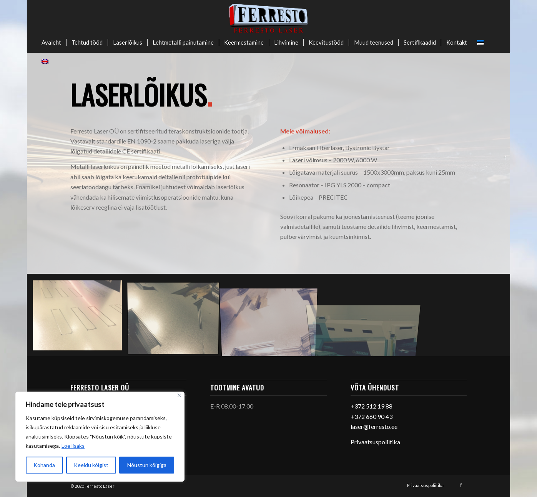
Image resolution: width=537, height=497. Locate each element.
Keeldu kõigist (91, 465)
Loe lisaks (73, 445)
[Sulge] (179, 395)
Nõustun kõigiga (146, 465)
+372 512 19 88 (371, 406)
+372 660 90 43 (371, 416)
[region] (100, 437)
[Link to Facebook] (461, 485)
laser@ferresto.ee (374, 426)
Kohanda (44, 465)
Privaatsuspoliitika (375, 441)
